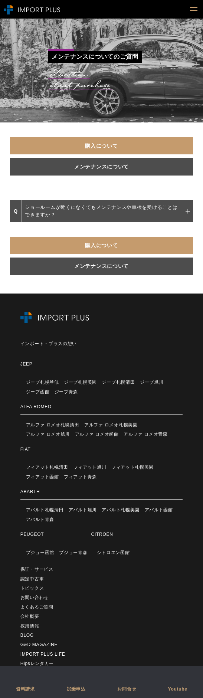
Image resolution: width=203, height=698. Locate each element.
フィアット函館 (42, 476)
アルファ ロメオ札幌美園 (111, 424)
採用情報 (29, 626)
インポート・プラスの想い (48, 343)
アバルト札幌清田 (45, 509)
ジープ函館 (38, 391)
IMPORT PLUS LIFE (42, 654)
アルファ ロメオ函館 (97, 434)
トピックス (32, 588)
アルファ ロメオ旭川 (48, 434)
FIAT (25, 449)
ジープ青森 (66, 391)
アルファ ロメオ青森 (145, 434)
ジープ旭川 (152, 382)
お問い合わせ (34, 597)
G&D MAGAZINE (39, 644)
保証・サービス (36, 569)
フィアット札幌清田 (47, 467)
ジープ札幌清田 (118, 382)
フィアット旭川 (90, 467)
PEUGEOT (32, 534)
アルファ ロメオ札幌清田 (52, 424)
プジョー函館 (40, 552)
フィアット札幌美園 (132, 467)
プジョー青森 (73, 552)
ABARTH (30, 491)
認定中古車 (32, 578)
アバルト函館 (159, 509)
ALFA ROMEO (36, 406)
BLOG (27, 635)
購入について (101, 146)
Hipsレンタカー (37, 663)
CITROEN (102, 534)
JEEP (26, 364)
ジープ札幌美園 (80, 382)
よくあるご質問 (36, 607)
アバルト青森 (40, 519)
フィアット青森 (80, 476)
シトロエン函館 (113, 552)
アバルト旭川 (83, 509)
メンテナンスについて (101, 167)
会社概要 (29, 616)
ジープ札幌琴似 (42, 382)
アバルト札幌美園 (121, 509)
